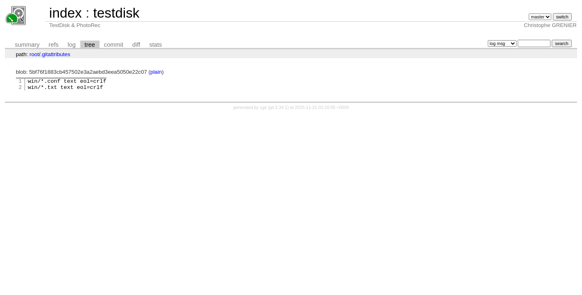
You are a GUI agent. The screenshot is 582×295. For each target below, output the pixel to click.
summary (27, 44)
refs (54, 44)
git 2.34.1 (278, 109)
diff (136, 44)
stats (155, 44)
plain (156, 72)
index (65, 12)
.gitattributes (55, 54)
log (72, 44)
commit (113, 44)
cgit (264, 109)
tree (90, 44)
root (34, 54)
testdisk (116, 12)
